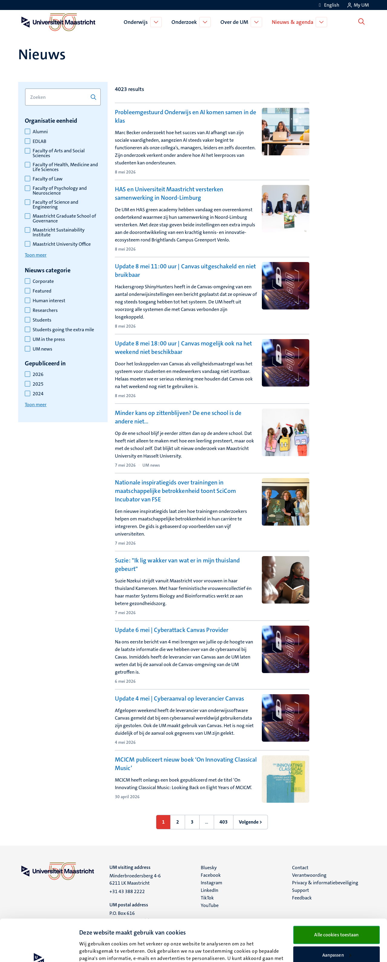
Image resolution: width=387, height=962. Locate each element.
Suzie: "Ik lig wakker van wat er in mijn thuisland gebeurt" (177, 564)
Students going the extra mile (63, 329)
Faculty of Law (48, 179)
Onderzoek (185, 22)
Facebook (211, 875)
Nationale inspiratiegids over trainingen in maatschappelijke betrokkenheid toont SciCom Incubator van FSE (175, 490)
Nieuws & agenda (293, 22)
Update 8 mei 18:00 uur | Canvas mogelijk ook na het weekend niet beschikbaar (183, 347)
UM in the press (49, 339)
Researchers (45, 310)
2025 (38, 384)
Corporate (43, 281)
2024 (38, 393)
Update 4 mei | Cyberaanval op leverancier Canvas (179, 698)
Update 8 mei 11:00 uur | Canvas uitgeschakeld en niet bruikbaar (185, 270)
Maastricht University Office (62, 244)
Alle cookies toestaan (336, 895)
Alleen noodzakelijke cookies (337, 935)
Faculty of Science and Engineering (55, 204)
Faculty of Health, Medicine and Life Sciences (65, 167)
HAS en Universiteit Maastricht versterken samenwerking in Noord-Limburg (169, 193)
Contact (300, 867)
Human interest (49, 300)
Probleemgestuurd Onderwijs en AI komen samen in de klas (185, 116)
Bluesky (209, 867)
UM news (42, 349)
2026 (38, 374)
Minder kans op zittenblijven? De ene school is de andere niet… (178, 417)
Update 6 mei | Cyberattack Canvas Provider (171, 630)
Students (42, 320)
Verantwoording (309, 875)
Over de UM (235, 22)
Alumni (40, 131)
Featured (42, 291)
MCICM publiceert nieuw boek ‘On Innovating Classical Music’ (186, 764)
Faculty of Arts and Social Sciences (59, 153)
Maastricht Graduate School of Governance (64, 218)
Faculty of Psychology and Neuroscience (60, 191)
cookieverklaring (108, 934)
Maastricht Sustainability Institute (59, 232)
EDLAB (39, 141)
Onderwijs (137, 22)
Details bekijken (95, 950)
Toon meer (36, 255)
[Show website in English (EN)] (328, 5)
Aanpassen (336, 916)
